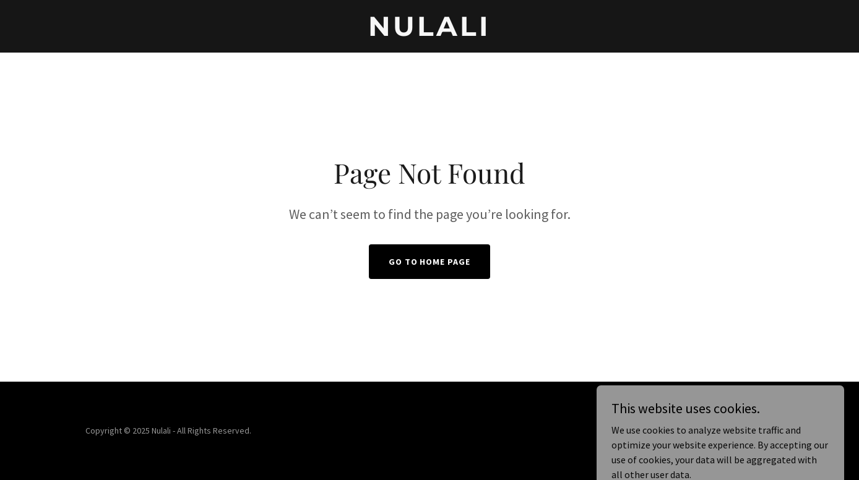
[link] (429, 32)
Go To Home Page (430, 261)
